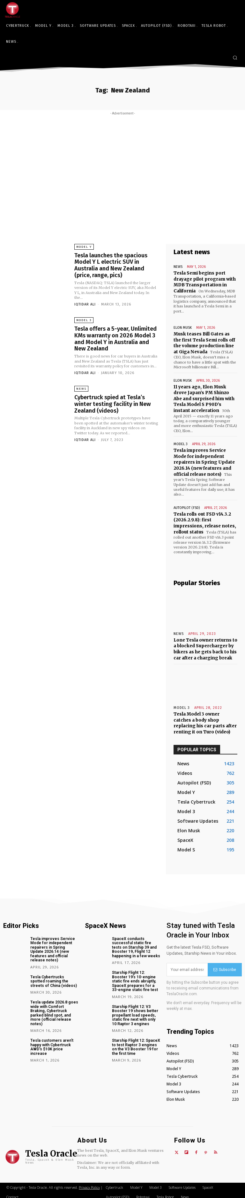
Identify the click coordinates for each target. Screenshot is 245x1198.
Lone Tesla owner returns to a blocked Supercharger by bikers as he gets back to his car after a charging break (205, 646)
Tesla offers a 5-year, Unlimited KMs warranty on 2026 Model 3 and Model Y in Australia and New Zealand (115, 337)
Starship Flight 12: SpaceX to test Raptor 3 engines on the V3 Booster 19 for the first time (135, 1041)
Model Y (84, 246)
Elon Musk (183, 327)
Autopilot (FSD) (186, 505)
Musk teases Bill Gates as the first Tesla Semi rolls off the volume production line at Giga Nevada (204, 342)
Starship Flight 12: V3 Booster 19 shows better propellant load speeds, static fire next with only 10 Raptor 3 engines (136, 1010)
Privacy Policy (89, 1183)
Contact (12, 1193)
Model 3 (84, 319)
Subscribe (224, 965)
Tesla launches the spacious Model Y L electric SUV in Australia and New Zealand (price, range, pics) (110, 264)
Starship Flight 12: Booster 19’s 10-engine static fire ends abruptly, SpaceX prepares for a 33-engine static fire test (136, 976)
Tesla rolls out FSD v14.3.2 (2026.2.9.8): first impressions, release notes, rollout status (204, 520)
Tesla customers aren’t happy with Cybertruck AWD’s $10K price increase (50, 1037)
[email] (187, 965)
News (81, 386)
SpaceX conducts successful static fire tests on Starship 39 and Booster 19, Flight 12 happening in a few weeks (136, 943)
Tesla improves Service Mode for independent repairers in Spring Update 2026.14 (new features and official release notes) (204, 460)
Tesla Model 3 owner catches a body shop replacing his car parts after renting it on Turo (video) (205, 719)
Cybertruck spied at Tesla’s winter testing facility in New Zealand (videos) (111, 401)
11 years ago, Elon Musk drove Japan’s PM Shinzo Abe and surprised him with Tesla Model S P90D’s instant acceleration (204, 397)
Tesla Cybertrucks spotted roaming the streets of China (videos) (54, 972)
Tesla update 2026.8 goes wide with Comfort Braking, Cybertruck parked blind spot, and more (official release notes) (53, 1004)
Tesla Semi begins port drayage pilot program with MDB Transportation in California (205, 281)
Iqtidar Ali (85, 303)
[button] (235, 57)
